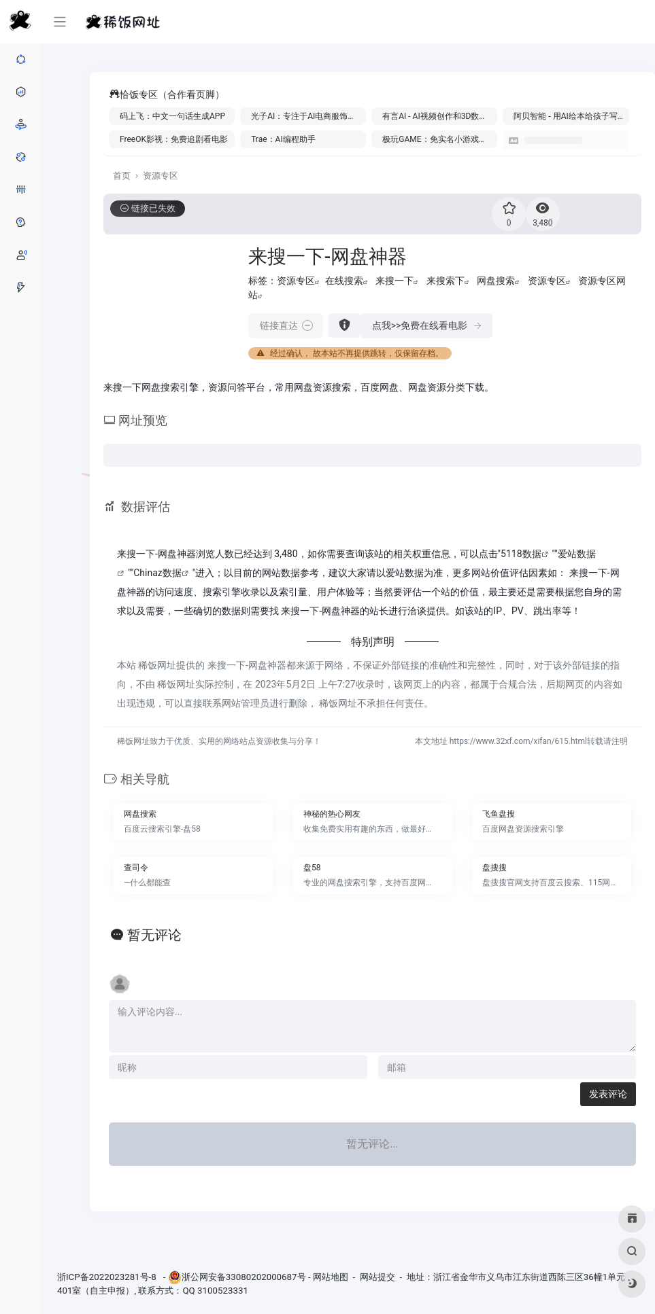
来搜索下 (445, 280)
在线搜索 (344, 280)
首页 (122, 176)
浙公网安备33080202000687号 (244, 1277)
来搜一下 (394, 280)
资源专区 (160, 176)
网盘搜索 (496, 280)
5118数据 (521, 553)
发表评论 (608, 1093)
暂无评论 (154, 935)
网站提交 (377, 1277)
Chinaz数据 (157, 572)
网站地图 (330, 1277)
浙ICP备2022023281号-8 (107, 1277)
